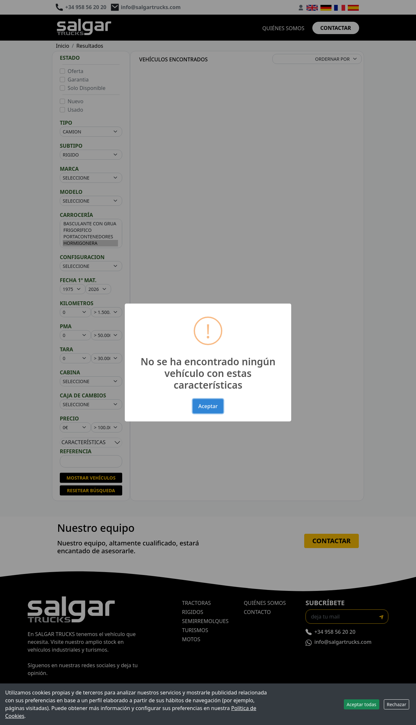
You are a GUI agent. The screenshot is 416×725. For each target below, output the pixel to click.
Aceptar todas (361, 704)
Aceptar (208, 406)
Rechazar (396, 704)
